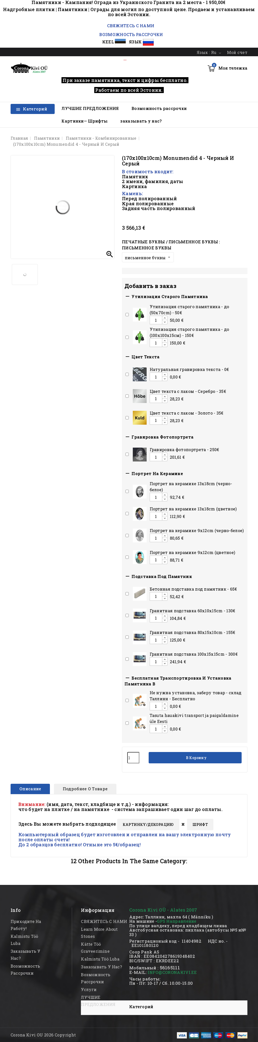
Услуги (88, 989)
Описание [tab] (30, 788)
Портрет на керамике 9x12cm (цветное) (192, 552)
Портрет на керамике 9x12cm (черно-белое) (197, 530)
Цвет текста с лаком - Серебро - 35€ (188, 391)
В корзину (196, 757)
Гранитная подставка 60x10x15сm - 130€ (192, 610)
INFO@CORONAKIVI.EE (172, 972)
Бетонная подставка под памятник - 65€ (193, 589)
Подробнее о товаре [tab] (85, 788)
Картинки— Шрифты (84, 121)
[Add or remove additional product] (127, 314)
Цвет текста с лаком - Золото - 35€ (186, 413)
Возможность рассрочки (159, 108)
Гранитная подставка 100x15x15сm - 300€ (194, 654)
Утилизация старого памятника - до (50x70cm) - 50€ (189, 309)
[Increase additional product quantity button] (165, 318)
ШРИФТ (200, 824)
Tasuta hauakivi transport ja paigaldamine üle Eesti (194, 718)
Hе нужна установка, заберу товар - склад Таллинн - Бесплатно (196, 695)
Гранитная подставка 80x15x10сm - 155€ (192, 632)
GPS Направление (177, 921)
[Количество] (133, 757)
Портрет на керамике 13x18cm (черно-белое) (191, 486)
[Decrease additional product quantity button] (165, 322)
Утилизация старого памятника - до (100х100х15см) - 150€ (189, 332)
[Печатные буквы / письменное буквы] (148, 257)
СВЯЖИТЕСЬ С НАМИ (130, 25)
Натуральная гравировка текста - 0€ (189, 369)
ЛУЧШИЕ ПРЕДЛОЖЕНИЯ (90, 108)
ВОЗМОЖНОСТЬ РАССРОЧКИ (131, 34)
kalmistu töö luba (100, 959)
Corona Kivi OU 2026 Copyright (43, 1034)
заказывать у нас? (141, 121)
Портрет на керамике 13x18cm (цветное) (193, 508)
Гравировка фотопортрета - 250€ (184, 449)
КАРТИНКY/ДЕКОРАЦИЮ (148, 824)
